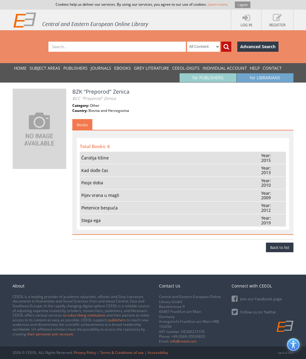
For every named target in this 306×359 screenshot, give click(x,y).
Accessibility (158, 352)
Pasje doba (92, 182)
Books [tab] (82, 124)
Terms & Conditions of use (122, 352)
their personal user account (50, 334)
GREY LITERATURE (151, 68)
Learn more (217, 4)
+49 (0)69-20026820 (188, 336)
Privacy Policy (85, 352)
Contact (272, 68)
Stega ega (91, 220)
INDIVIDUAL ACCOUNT (225, 68)
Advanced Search (258, 46)
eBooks (122, 68)
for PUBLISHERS (208, 77)
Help (255, 68)
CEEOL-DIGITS (186, 68)
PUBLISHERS (75, 68)
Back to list (279, 247)
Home (20, 68)
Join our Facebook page (257, 298)
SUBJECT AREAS (45, 68)
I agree (243, 4)
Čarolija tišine (95, 158)
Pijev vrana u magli (100, 195)
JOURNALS (101, 68)
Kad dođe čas (94, 170)
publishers (117, 320)
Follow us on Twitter (254, 311)
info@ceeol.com (183, 341)
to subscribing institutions (84, 315)
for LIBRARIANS (265, 77)
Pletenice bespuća (99, 208)
